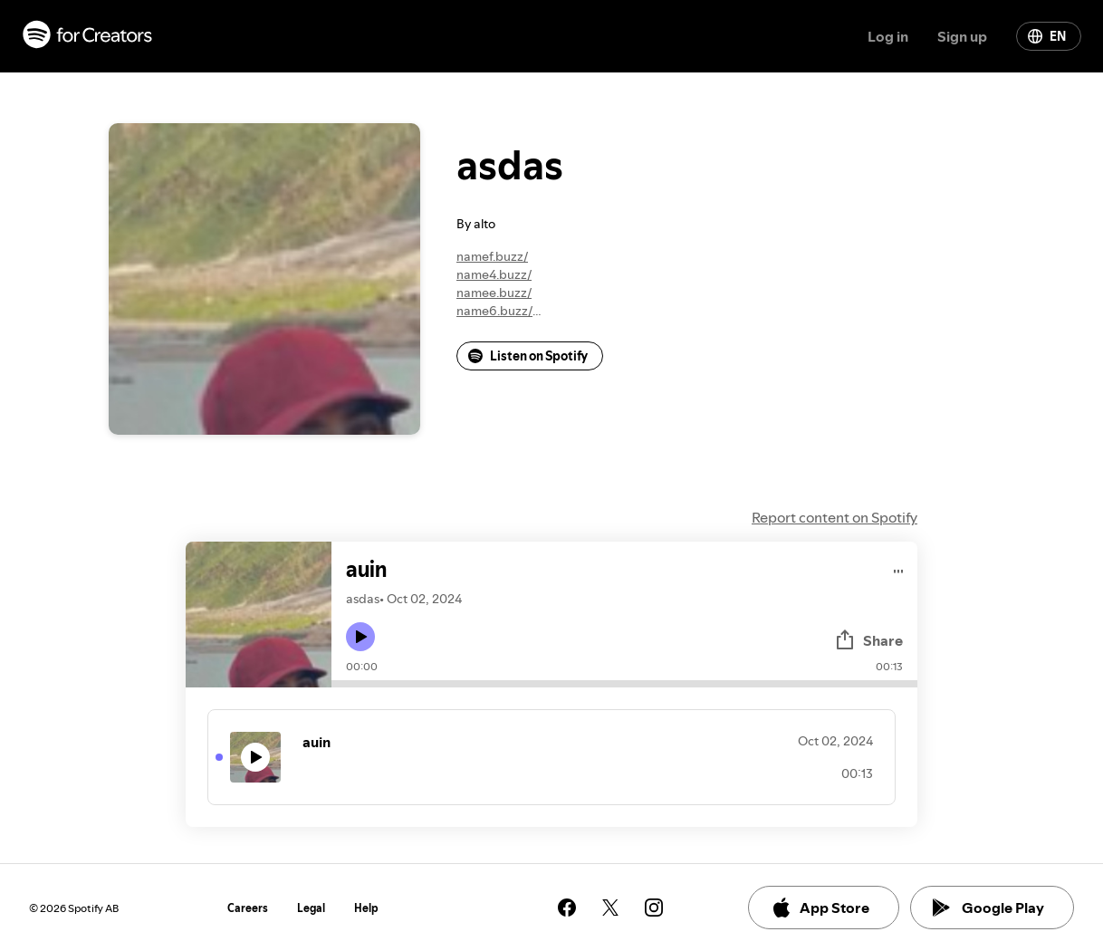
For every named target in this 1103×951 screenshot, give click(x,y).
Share (868, 640)
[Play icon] (360, 636)
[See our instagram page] (654, 907)
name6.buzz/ (494, 311)
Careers (247, 908)
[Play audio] (899, 568)
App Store (820, 907)
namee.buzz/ (494, 292)
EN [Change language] (1047, 36)
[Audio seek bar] (624, 683)
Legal (311, 908)
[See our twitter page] (610, 907)
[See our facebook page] (567, 907)
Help (366, 908)
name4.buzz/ (494, 274)
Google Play (988, 907)
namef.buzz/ (492, 256)
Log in (888, 36)
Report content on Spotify (834, 517)
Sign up (962, 36)
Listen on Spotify (528, 356)
